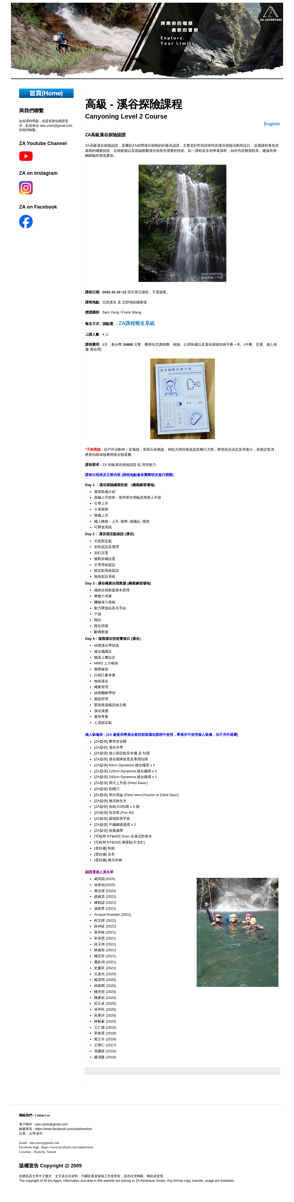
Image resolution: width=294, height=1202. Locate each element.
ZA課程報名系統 (137, 323)
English (272, 124)
